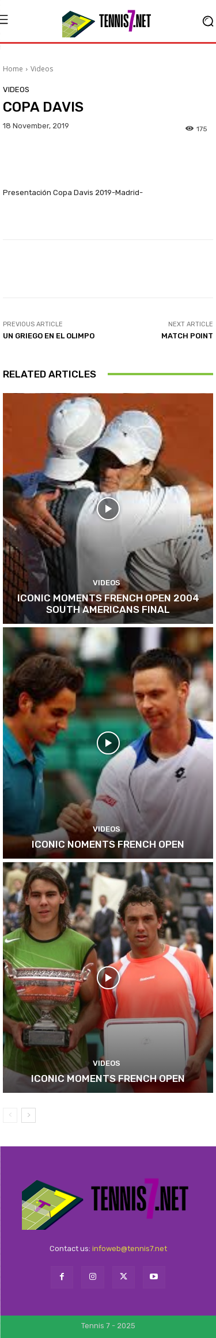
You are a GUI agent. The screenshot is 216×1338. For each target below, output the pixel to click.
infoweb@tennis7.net (129, 1248)
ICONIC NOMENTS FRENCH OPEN (108, 844)
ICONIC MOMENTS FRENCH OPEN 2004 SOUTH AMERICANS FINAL (108, 603)
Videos (42, 69)
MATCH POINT (187, 335)
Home (13, 69)
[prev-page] (10, 1115)
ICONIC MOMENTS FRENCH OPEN (108, 1078)
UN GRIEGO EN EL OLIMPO (48, 335)
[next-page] (28, 1115)
